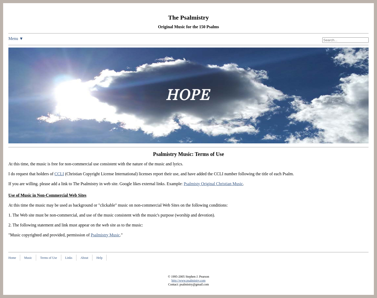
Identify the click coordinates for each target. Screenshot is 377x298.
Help (99, 258)
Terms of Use (48, 258)
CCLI (59, 174)
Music (28, 258)
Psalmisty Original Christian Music (213, 184)
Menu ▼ (15, 38)
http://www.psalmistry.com (188, 280)
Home (12, 258)
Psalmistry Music (105, 235)
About (84, 258)
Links (68, 258)
